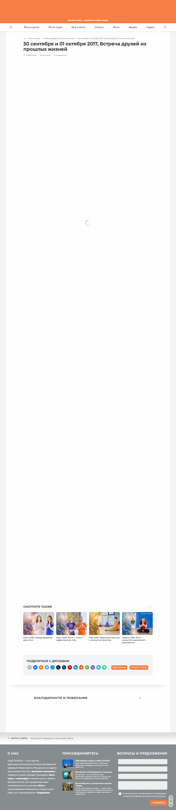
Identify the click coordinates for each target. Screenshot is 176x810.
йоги (41, 785)
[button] (145, 608)
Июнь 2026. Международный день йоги (37, 638)
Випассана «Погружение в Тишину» (93, 772)
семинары (22, 778)
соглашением (145, 793)
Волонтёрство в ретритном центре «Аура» (93, 784)
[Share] (60, 55)
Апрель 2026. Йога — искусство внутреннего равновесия (134, 640)
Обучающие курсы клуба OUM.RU (92, 760)
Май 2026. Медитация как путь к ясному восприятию (104, 638)
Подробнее (43, 792)
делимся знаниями (43, 771)
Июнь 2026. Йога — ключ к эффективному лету (69, 638)
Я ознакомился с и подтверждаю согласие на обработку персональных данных (144, 794)
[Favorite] (30, 55)
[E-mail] (45, 55)
